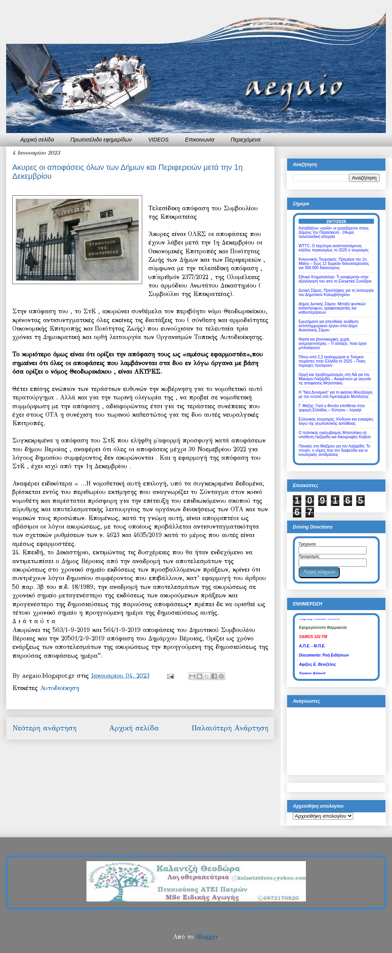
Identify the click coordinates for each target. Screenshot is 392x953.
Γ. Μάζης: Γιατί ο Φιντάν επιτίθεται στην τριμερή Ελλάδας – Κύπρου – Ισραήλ (332, 408)
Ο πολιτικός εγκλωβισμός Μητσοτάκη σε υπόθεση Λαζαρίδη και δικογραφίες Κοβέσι (335, 435)
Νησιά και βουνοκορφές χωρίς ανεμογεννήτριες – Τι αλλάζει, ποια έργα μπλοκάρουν (332, 343)
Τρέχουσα (307, 544)
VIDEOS (158, 139)
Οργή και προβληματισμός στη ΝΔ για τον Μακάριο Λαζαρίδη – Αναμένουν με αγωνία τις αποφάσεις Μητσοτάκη (335, 379)
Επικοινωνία (199, 139)
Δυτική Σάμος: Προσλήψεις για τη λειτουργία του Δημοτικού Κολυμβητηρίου (336, 292)
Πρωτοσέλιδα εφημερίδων (101, 139)
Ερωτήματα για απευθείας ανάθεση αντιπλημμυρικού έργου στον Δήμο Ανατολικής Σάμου (329, 325)
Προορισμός (309, 556)
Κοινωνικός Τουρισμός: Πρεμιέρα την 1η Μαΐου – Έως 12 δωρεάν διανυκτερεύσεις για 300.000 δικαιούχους (334, 263)
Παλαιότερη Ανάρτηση (229, 727)
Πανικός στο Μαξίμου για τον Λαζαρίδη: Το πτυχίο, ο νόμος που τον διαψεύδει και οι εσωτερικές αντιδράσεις (334, 450)
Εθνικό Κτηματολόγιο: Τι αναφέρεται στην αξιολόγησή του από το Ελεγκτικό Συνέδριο (335, 279)
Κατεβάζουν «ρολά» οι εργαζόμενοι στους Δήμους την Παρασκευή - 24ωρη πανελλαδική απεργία (334, 232)
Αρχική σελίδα (37, 139)
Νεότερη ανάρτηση (44, 727)
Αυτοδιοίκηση (59, 688)
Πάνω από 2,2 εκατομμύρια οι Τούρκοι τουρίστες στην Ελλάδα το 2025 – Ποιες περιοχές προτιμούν (332, 361)
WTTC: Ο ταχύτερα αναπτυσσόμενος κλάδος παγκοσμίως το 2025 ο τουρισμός (334, 248)
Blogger (207, 936)
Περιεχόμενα (246, 139)
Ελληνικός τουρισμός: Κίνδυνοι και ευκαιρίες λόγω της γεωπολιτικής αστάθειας (336, 421)
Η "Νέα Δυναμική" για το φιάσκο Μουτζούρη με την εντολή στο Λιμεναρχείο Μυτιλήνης (335, 394)
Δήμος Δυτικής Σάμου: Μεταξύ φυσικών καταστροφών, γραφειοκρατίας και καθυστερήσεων (332, 308)
